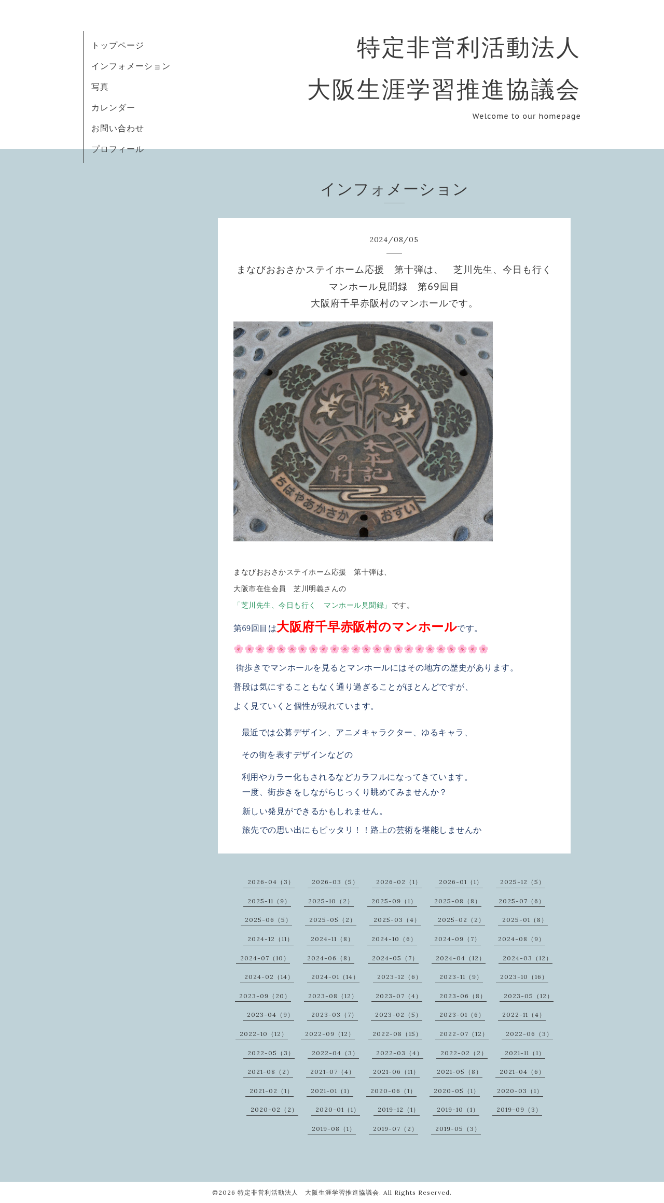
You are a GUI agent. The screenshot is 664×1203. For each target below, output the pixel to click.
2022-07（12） (464, 1034)
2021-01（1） (332, 1091)
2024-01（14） (335, 977)
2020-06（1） (393, 1091)
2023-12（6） (399, 977)
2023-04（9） (270, 1014)
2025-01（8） (525, 920)
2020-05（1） (457, 1091)
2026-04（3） (271, 882)
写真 (100, 86)
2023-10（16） (524, 977)
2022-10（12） (264, 1034)
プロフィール (117, 149)
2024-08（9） (521, 939)
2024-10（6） (394, 939)
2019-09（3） (519, 1109)
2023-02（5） (398, 1014)
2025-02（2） (461, 920)
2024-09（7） (457, 939)
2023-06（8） (463, 996)
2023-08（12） (333, 996)
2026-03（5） (335, 882)
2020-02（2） (274, 1109)
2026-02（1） (399, 882)
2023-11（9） (461, 977)
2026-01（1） (461, 882)
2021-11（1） (525, 1053)
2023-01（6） (462, 1014)
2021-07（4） (332, 1071)
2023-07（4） (399, 996)
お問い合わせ (117, 128)
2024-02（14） (269, 977)
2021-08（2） (270, 1071)
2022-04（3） (335, 1053)
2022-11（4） (524, 1014)
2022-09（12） (330, 1034)
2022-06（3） (529, 1034)
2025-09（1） (394, 901)
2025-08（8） (457, 901)
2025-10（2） (331, 901)
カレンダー (113, 107)
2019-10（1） (458, 1109)
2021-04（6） (522, 1071)
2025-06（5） (268, 920)
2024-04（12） (461, 958)
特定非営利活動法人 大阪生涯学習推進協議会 (308, 1192)
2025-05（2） (332, 920)
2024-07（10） (265, 958)
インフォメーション (131, 66)
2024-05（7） (395, 958)
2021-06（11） (396, 1071)
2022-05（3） (271, 1053)
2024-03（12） (527, 958)
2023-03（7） (334, 1014)
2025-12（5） (522, 882)
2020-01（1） (337, 1109)
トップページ (117, 45)
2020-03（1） (520, 1091)
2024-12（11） (270, 939)
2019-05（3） (458, 1128)
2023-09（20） (265, 996)
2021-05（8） (459, 1071)
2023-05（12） (529, 996)
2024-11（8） (332, 939)
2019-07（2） (395, 1128)
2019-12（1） (399, 1109)
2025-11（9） (269, 901)
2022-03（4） (399, 1053)
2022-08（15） (397, 1034)
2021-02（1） (272, 1091)
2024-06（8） (330, 958)
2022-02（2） (464, 1053)
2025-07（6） (522, 901)
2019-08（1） (334, 1128)
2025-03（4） (397, 920)
